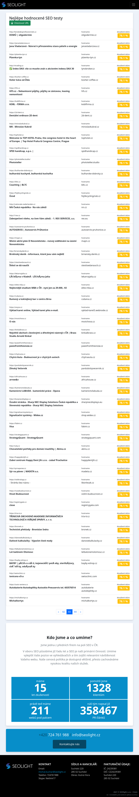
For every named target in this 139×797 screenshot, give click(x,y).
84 (75, 611)
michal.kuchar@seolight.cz (52, 771)
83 (69, 611)
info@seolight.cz (86, 734)
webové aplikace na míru (129, 795)
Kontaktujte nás (69, 744)
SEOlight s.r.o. (126, 792)
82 (63, 611)
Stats (135, 792)
